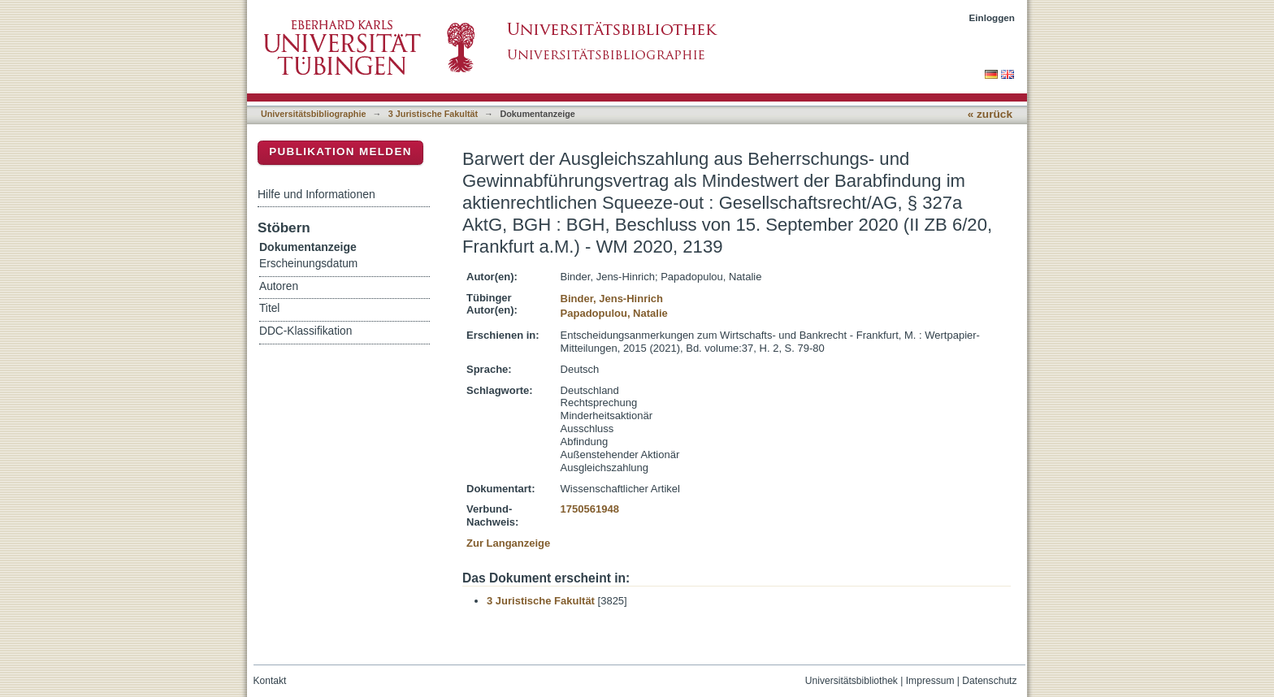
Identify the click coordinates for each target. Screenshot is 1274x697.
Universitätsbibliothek (851, 680)
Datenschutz (989, 680)
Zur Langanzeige (508, 543)
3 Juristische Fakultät (433, 114)
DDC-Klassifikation (305, 331)
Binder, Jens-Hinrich (612, 298)
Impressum (930, 680)
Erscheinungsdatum (308, 264)
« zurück (990, 114)
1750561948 (590, 509)
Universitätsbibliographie (313, 114)
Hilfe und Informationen (316, 194)
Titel (269, 308)
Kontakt (270, 680)
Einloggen (992, 17)
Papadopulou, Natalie (614, 313)
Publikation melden (340, 151)
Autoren (278, 286)
